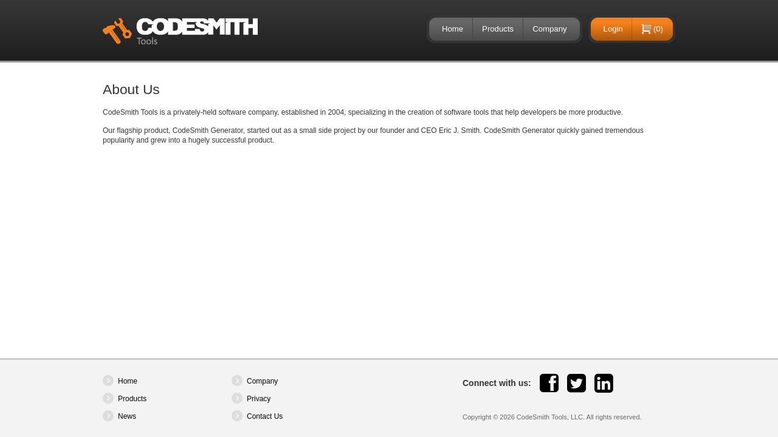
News (127, 416)
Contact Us (265, 416)
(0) (658, 28)
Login (613, 28)
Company (549, 28)
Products (498, 28)
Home (452, 28)
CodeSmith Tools (180, 31)
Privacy (258, 399)
